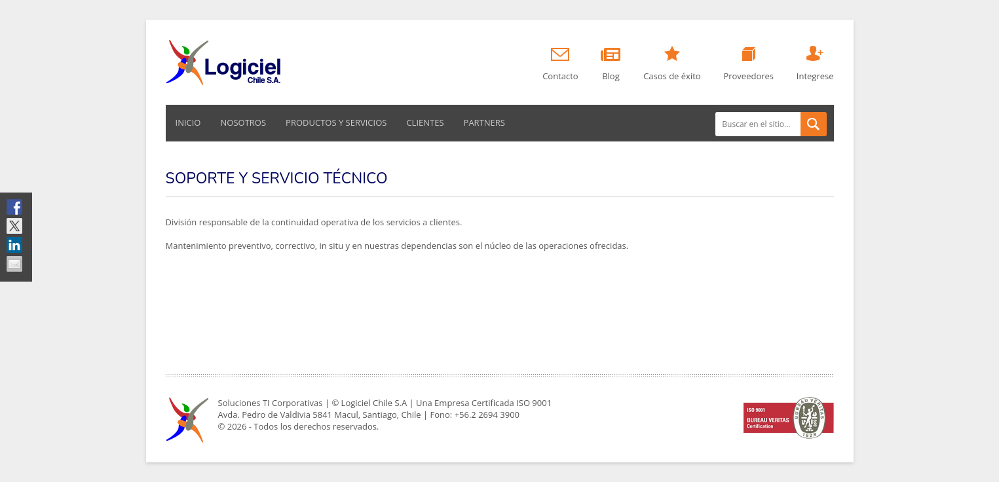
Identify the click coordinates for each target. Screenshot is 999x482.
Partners (484, 122)
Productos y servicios (336, 122)
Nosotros (244, 122)
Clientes (424, 122)
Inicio (188, 122)
